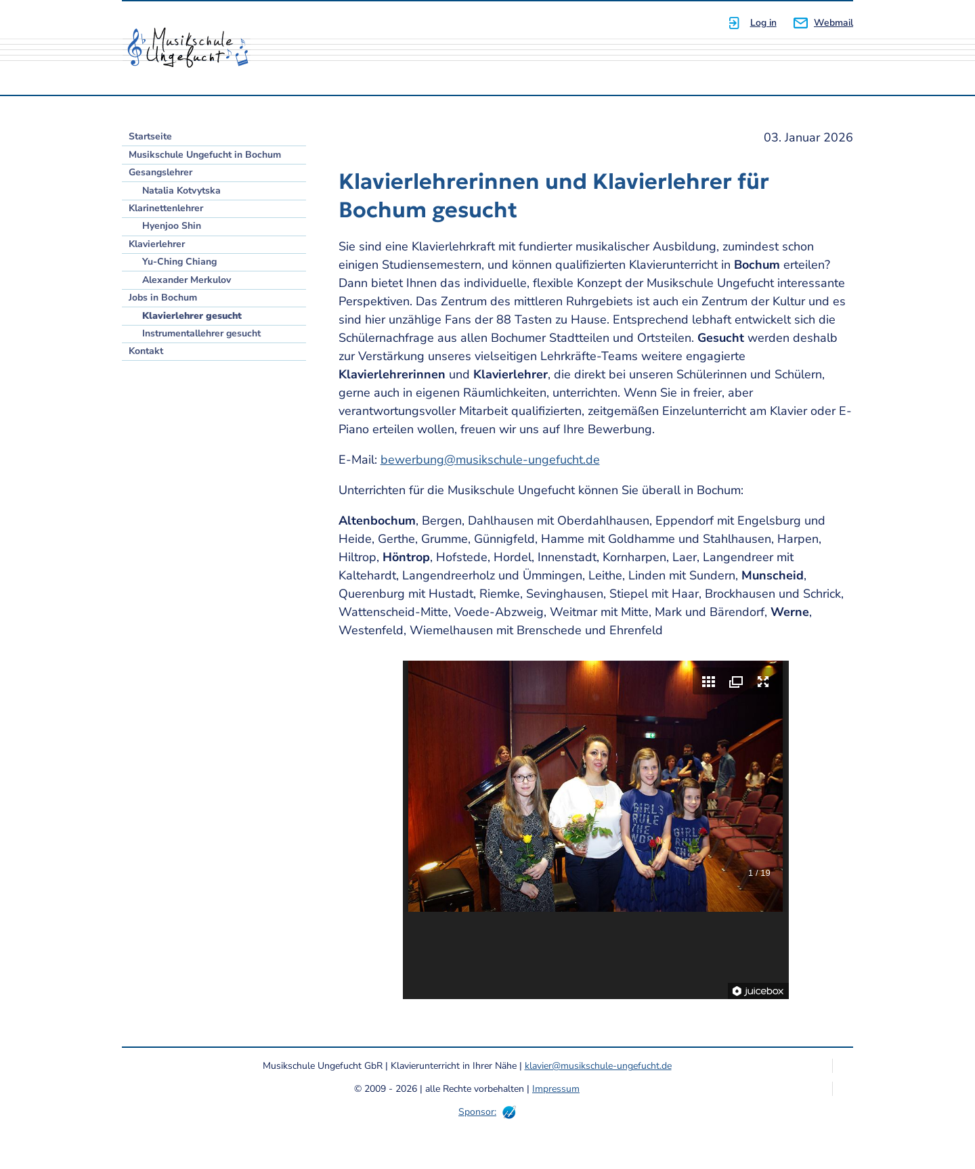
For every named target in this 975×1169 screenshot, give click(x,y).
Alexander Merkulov (186, 279)
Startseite (150, 136)
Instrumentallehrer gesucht (201, 333)
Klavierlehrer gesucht (192, 315)
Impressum (556, 1088)
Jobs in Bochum (163, 297)
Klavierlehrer (157, 244)
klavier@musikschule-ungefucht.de (598, 1065)
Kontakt (146, 351)
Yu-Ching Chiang (179, 261)
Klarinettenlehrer (166, 208)
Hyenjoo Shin (171, 225)
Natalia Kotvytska (181, 190)
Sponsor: (477, 1111)
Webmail (833, 22)
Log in (763, 22)
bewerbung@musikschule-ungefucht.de (490, 459)
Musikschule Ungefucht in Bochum (205, 154)
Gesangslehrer (160, 172)
